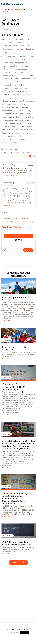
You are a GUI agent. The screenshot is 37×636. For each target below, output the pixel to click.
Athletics (16, 218)
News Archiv (18, 562)
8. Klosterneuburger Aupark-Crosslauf (14, 168)
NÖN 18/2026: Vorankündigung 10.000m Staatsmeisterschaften (16, 543)
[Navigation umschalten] (34, 4)
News (11, 9)
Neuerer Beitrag (9, 165)
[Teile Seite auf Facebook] (30, 156)
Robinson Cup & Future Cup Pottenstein (14, 348)
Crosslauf (25, 218)
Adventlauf (7, 218)
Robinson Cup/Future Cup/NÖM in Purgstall (17, 298)
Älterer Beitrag (8, 183)
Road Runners (19, 9)
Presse (6, 222)
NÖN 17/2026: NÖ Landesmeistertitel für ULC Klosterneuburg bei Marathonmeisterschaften (14, 388)
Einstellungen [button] (13, 633)
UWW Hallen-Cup (8, 186)
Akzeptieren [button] (24, 633)
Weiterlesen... (7, 205)
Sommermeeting (28, 222)
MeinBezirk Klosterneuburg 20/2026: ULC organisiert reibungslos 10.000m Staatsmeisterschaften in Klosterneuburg (14, 498)
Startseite (4, 9)
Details (28, 250)
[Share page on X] (34, 156)
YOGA (17, 240)
